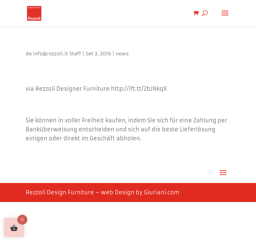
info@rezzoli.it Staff (57, 54)
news (122, 54)
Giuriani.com (161, 192)
